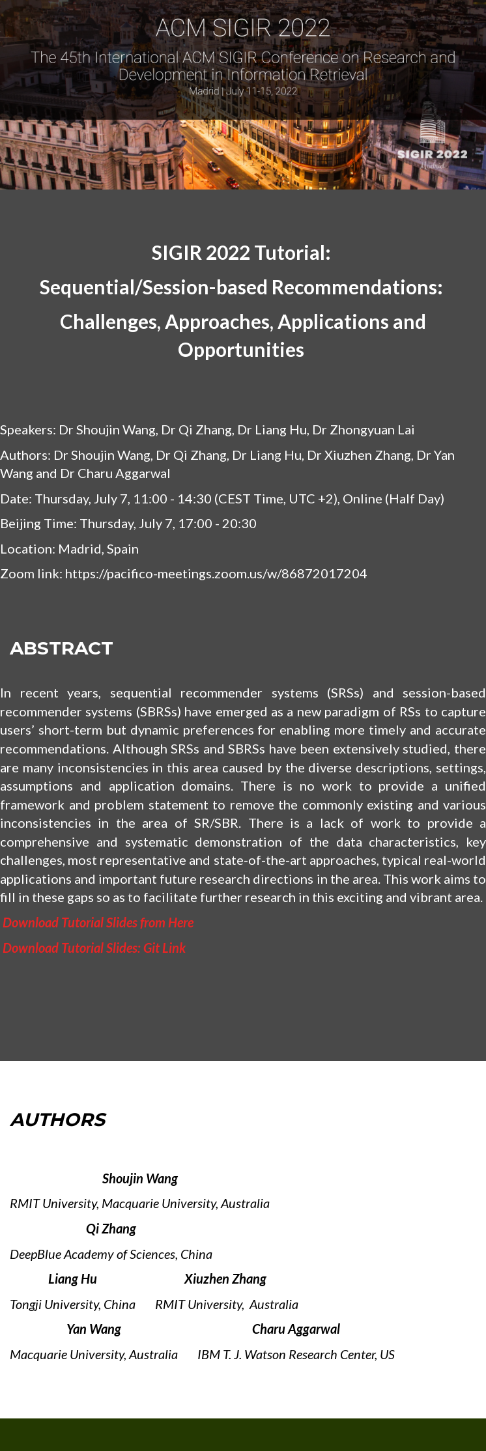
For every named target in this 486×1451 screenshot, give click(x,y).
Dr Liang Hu (272, 429)
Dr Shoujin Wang (107, 429)
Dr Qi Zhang (196, 429)
